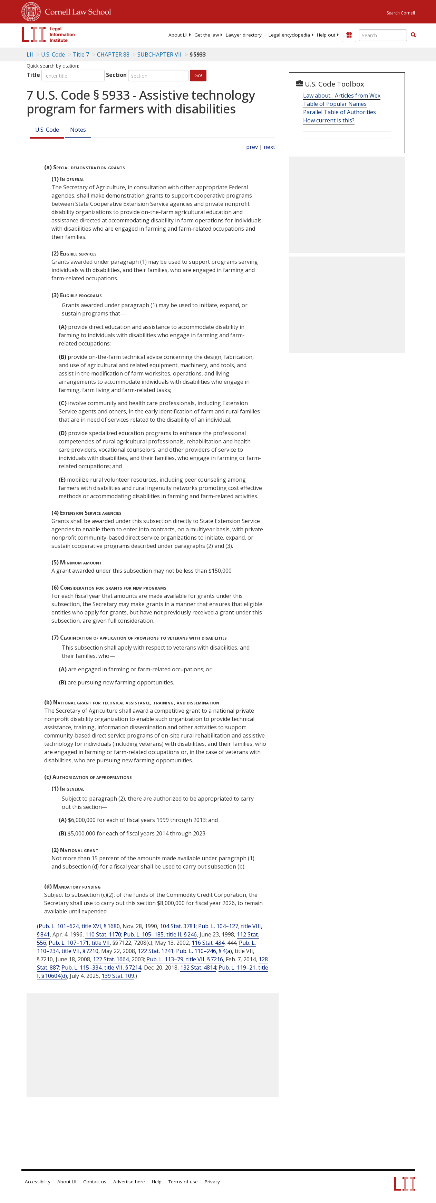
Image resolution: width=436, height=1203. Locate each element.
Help (157, 1182)
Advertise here (129, 1182)
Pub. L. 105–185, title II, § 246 (160, 934)
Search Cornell (401, 13)
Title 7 (81, 54)
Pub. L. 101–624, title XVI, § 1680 (79, 926)
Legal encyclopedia (289, 35)
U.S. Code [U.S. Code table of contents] (53, 54)
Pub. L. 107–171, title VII (79, 942)
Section (116, 75)
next (269, 147)
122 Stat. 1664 (111, 959)
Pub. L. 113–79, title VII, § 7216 (184, 959)
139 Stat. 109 (117, 976)
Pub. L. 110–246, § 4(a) (204, 951)
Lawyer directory (244, 35)
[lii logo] (48, 34)
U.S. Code (47, 129)
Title (33, 75)
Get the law (206, 35)
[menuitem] (178, 34)
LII (30, 54)
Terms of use (183, 1182)
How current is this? (329, 120)
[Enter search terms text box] (383, 35)
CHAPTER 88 (113, 54)
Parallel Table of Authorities (339, 112)
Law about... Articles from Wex (341, 95)
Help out (326, 35)
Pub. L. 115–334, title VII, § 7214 (101, 967)
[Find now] (413, 35)
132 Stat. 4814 (198, 967)
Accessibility (37, 1182)
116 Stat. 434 (208, 942)
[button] (413, 34)
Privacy (212, 1182)
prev (252, 147)
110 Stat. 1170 (103, 934)
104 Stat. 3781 (178, 926)
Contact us (94, 1182)
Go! (198, 75)
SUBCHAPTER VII (159, 54)
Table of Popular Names (335, 104)
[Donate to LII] (349, 35)
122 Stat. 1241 (156, 951)
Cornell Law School (76, 10)
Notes (78, 129)
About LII (177, 35)
